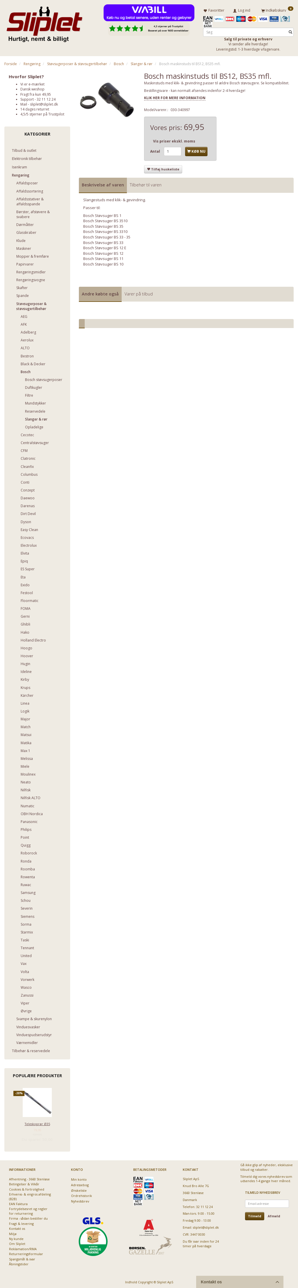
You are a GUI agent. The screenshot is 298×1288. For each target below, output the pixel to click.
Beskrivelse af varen (103, 183)
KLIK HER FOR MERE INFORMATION (174, 96)
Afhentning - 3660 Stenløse (29, 1178)
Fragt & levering (21, 1222)
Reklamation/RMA (23, 1248)
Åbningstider (19, 1263)
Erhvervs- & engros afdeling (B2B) (30, 1195)
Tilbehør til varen (146, 183)
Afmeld (274, 1215)
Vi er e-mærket (32, 83)
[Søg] (290, 30)
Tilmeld (254, 1215)
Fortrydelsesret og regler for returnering (28, 1209)
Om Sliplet (17, 1242)
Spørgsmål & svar (22, 1258)
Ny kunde (16, 1237)
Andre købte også (100, 292)
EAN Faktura (18, 1202)
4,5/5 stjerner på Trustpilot (42, 113)
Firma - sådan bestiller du (28, 1217)
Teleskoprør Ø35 (37, 1122)
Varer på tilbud (139, 292)
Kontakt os (17, 1227)
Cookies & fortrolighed (26, 1188)
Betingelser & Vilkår (24, 1183)
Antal (155, 150)
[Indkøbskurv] (277, 10)
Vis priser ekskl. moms (174, 140)
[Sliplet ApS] (44, 22)
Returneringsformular (26, 1252)
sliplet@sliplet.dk (44, 103)
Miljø (13, 1232)
